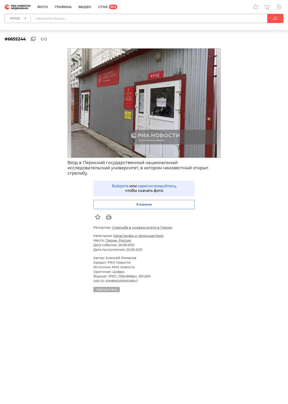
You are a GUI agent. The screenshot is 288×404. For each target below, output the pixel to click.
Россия (125, 240)
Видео (85, 7)
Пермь (111, 240)
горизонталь (107, 289)
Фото (42, 7)
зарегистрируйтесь (157, 186)
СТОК (103, 7)
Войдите (120, 186)
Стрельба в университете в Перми (142, 227)
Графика (63, 7)
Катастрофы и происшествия (138, 236)
